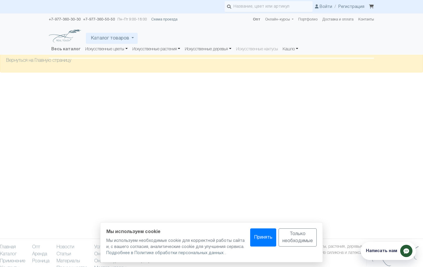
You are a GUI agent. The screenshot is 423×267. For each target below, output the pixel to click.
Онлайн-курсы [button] (278, 19)
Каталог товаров (110, 38)
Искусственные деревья (206, 49)
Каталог (8, 254)
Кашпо (289, 49)
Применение (12, 261)
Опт (256, 19)
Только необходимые (297, 237)
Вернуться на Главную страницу (38, 60)
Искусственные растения (154, 49)
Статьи (64, 254)
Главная (8, 247)
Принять (263, 237)
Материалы (68, 261)
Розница (41, 261)
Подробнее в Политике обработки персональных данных (165, 253)
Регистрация (351, 7)
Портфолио (308, 19)
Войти (323, 7)
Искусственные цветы (104, 49)
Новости (65, 247)
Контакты (366, 19)
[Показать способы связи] (388, 251)
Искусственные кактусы (257, 49)
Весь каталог (66, 49)
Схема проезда (164, 19)
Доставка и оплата (338, 19)
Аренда (39, 254)
